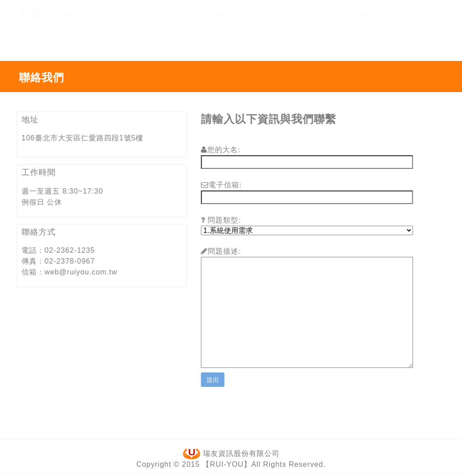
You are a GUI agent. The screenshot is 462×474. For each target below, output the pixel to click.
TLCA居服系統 (51, 40)
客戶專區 (306, 22)
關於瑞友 (63, 22)
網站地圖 (353, 22)
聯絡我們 (216, 22)
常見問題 (259, 22)
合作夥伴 (169, 22)
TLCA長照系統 (406, 22)
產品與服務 (114, 22)
